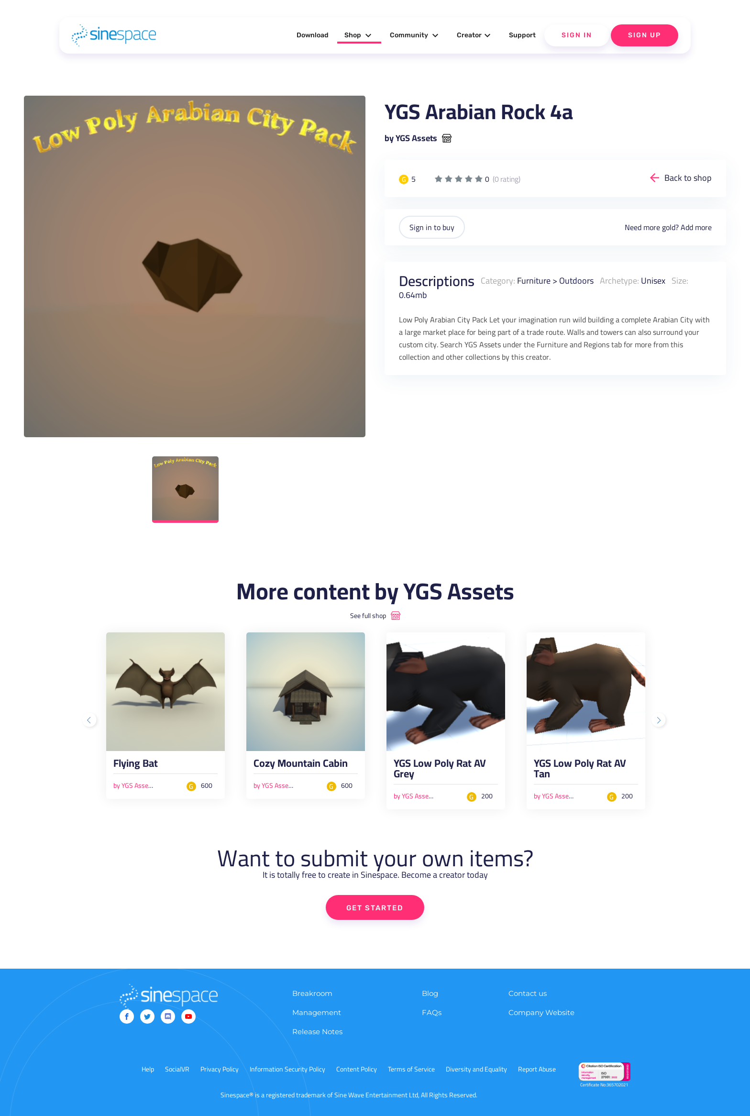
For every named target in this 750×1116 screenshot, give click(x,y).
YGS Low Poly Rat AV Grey (440, 770)
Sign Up (644, 35)
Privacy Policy (219, 1069)
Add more (696, 227)
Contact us (527, 993)
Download (313, 35)
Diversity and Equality (476, 1069)
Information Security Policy (287, 1069)
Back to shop (688, 178)
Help (148, 1069)
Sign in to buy (431, 227)
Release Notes (317, 1031)
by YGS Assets (411, 138)
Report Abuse (537, 1069)
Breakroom (312, 993)
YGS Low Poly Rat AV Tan (580, 770)
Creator (475, 35)
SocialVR (177, 1069)
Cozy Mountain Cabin (301, 765)
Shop (359, 35)
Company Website (541, 1012)
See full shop (368, 615)
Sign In (577, 35)
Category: (498, 280)
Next (659, 720)
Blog (430, 993)
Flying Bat (135, 765)
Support (522, 35)
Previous (90, 720)
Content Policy (356, 1069)
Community (415, 35)
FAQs (431, 1012)
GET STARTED (375, 908)
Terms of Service (411, 1069)
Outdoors (576, 280)
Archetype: (619, 280)
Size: (680, 280)
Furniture (534, 280)
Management (316, 1012)
